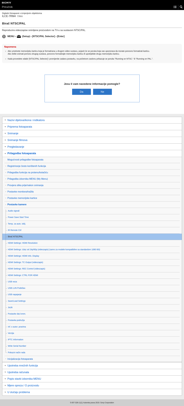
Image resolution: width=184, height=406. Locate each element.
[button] (181, 7)
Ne (102, 91)
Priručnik (7, 6)
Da (81, 91)
